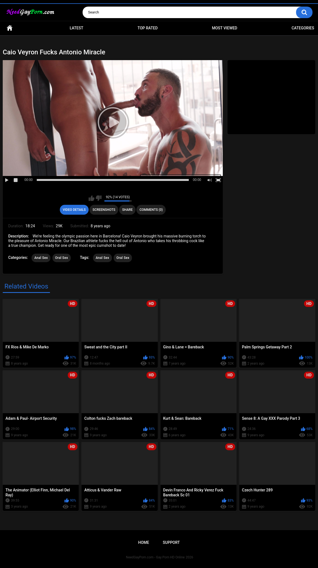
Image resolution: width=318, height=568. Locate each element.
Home (9, 28)
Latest (76, 28)
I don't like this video (99, 198)
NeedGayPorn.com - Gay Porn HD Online (155, 557)
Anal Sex (41, 258)
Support (171, 542)
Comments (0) (151, 210)
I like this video (91, 198)
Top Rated (147, 28)
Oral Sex (61, 258)
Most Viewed (224, 28)
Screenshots (103, 210)
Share (127, 210)
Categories (303, 28)
